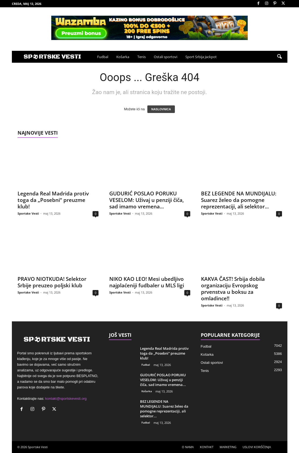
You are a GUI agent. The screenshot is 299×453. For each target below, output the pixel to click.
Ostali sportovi (165, 56)
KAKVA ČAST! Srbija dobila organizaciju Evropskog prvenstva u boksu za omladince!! (233, 288)
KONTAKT (206, 447)
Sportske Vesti (28, 213)
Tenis (141, 56)
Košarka (122, 56)
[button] (279, 57)
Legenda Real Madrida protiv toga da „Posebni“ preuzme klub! (53, 200)
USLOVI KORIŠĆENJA (257, 447)
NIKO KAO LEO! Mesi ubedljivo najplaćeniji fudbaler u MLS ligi (146, 282)
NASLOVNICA (161, 109)
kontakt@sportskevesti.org (66, 399)
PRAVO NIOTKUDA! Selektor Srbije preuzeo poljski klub (52, 282)
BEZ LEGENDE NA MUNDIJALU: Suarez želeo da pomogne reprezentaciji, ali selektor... (238, 200)
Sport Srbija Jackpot (201, 56)
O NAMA (188, 447)
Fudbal (102, 56)
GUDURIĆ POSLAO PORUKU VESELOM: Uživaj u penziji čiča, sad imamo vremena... (146, 200)
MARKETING (228, 447)
